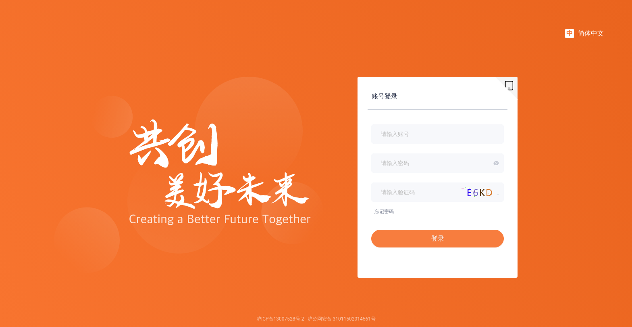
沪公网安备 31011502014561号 (342, 319)
